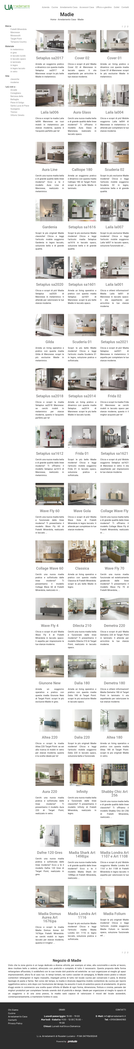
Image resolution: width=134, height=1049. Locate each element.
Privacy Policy (15, 1023)
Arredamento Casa (68, 7)
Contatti (125, 7)
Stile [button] (7, 76)
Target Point (16, 38)
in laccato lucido (18, 56)
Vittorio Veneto (17, 115)
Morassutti (15, 35)
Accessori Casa (86, 7)
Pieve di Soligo (17, 102)
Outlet (116, 7)
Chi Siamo (13, 1010)
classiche (14, 79)
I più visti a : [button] (10, 87)
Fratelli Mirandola (18, 29)
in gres (13, 52)
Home (53, 19)
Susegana (15, 109)
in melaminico (17, 49)
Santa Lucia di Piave (19, 105)
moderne (14, 82)
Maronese (15, 32)
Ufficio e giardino (104, 7)
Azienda (45, 7)
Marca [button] (8, 26)
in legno (14, 65)
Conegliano (15, 93)
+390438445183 (117, 1019)
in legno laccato (17, 68)
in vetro (13, 71)
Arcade (13, 90)
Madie (81, 19)
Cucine (55, 7)
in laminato (15, 62)
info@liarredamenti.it (115, 1016)
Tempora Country (18, 42)
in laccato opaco (18, 59)
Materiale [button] (9, 46)
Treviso (13, 112)
